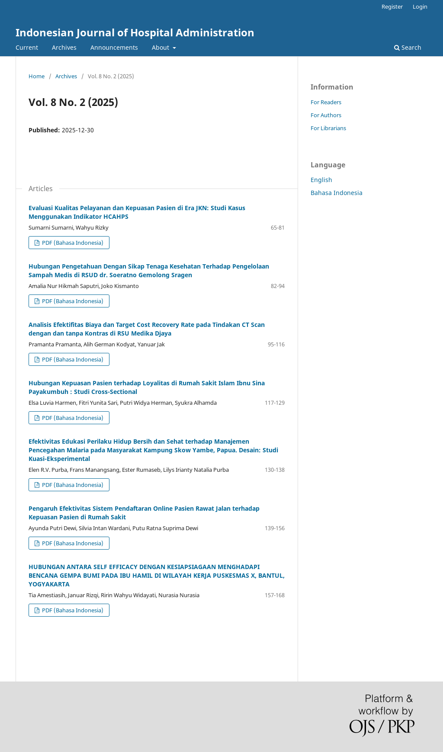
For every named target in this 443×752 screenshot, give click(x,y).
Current (27, 47)
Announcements (114, 47)
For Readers (326, 102)
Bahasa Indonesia (337, 193)
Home (37, 76)
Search (407, 47)
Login (420, 6)
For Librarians (328, 128)
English (321, 180)
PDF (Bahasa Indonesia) (72, 242)
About (161, 47)
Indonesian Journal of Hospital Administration (135, 32)
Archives (64, 47)
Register (392, 6)
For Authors (326, 115)
